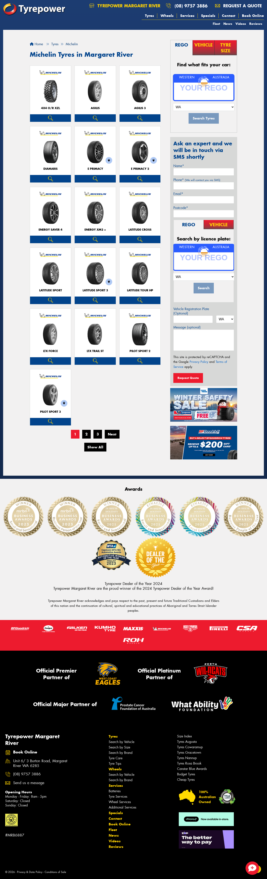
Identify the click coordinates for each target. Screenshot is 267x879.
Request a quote (238, 5)
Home (36, 44)
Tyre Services (118, 796)
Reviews (255, 24)
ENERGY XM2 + (95, 229)
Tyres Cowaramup (190, 747)
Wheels (167, 15)
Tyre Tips (115, 763)
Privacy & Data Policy (29, 872)
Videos (241, 24)
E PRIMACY (95, 169)
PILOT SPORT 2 (140, 351)
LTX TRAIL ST (95, 351)
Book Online (253, 15)
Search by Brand (120, 753)
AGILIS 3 (140, 108)
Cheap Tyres (186, 779)
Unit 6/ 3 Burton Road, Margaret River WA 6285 (40, 763)
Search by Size (119, 747)
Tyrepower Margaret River (124, 5)
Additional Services (122, 807)
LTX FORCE (50, 351)
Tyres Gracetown (189, 752)
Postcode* (180, 208)
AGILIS (95, 108)
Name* (178, 166)
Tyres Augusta (187, 741)
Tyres (149, 15)
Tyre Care (115, 758)
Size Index (184, 736)
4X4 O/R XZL (50, 108)
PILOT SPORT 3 (50, 412)
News (227, 24)
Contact (228, 15)
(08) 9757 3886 (191, 5)
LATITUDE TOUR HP (140, 290)
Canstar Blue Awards (192, 769)
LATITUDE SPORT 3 (95, 290)
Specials (208, 15)
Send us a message (28, 783)
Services (187, 15)
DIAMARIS (50, 169)
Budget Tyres (186, 774)
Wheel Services (120, 802)
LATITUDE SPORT (50, 290)
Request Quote (188, 378)
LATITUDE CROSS (139, 229)
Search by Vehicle (121, 742)
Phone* (196, 180)
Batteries (115, 791)
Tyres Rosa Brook (189, 763)
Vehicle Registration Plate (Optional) (191, 311)
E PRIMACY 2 (140, 169)
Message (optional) (187, 327)
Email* (178, 194)
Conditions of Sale (55, 872)
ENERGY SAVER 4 (50, 229)
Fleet (216, 24)
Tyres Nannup (187, 758)
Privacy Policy (199, 362)
